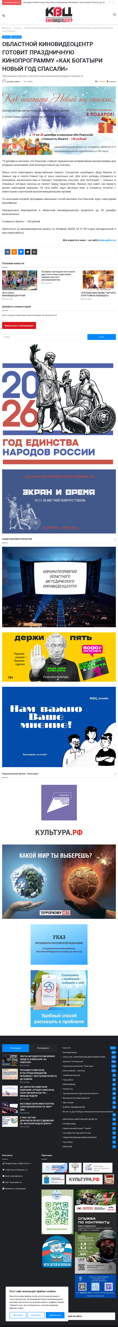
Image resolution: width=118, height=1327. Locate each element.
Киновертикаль (70, 1052)
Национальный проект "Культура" (78, 1066)
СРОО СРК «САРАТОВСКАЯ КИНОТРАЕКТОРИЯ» (84, 1057)
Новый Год (16, 37)
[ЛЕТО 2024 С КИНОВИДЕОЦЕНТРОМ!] (19, 280)
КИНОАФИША (69, 1084)
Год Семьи (68, 1142)
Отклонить (36, 1315)
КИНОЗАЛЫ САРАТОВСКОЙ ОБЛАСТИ (80, 1119)
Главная (6, 28)
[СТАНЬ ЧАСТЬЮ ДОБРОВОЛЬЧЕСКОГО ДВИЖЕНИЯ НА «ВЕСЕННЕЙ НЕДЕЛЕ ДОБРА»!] (10, 1121)
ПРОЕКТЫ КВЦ (69, 1124)
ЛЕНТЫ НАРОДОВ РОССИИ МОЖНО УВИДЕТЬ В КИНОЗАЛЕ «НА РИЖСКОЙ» (37, 1059)
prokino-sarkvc (13, 82)
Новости (18, 28)
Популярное (43, 1048)
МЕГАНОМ (67, 1146)
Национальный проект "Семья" (77, 1128)
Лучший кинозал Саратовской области (80, 1093)
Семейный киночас (71, 1075)
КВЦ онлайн (68, 1102)
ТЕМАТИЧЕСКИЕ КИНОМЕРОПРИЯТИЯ (80, 1137)
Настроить (18, 1315)
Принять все (55, 1315)
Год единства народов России (77, 1133)
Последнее (15, 1048)
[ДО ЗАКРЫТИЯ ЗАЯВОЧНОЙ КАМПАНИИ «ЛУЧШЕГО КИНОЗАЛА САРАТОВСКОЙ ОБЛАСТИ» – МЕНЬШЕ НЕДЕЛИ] (10, 1091)
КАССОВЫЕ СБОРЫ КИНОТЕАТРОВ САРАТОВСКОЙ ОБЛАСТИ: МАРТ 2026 (37, 1107)
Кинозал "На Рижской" (73, 1061)
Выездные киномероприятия (76, 1098)
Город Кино (68, 1080)
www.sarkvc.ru (107, 240)
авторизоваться (49, 315)
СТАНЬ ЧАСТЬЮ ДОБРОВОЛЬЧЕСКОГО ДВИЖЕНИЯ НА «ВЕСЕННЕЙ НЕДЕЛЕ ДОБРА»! (37, 1120)
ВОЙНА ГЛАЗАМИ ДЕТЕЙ (74, 1107)
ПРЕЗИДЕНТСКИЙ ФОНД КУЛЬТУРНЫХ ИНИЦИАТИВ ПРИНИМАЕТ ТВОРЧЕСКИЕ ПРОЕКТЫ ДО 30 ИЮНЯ (66, 2)
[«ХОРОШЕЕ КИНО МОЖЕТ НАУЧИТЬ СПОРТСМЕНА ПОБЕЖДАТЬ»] (98, 280)
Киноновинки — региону (74, 1070)
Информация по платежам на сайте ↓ (63, 1316)
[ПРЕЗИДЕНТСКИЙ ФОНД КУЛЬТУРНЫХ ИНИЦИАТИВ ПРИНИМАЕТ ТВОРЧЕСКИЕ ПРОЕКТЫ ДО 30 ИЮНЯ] (10, 1074)
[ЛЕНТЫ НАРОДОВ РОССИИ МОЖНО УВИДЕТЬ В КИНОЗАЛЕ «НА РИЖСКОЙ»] (10, 1060)
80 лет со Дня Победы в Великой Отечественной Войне (88, 1111)
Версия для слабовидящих (19, 325)
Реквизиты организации (15, 1189)
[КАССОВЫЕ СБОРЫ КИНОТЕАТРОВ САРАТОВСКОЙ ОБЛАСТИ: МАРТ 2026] (10, 1107)
